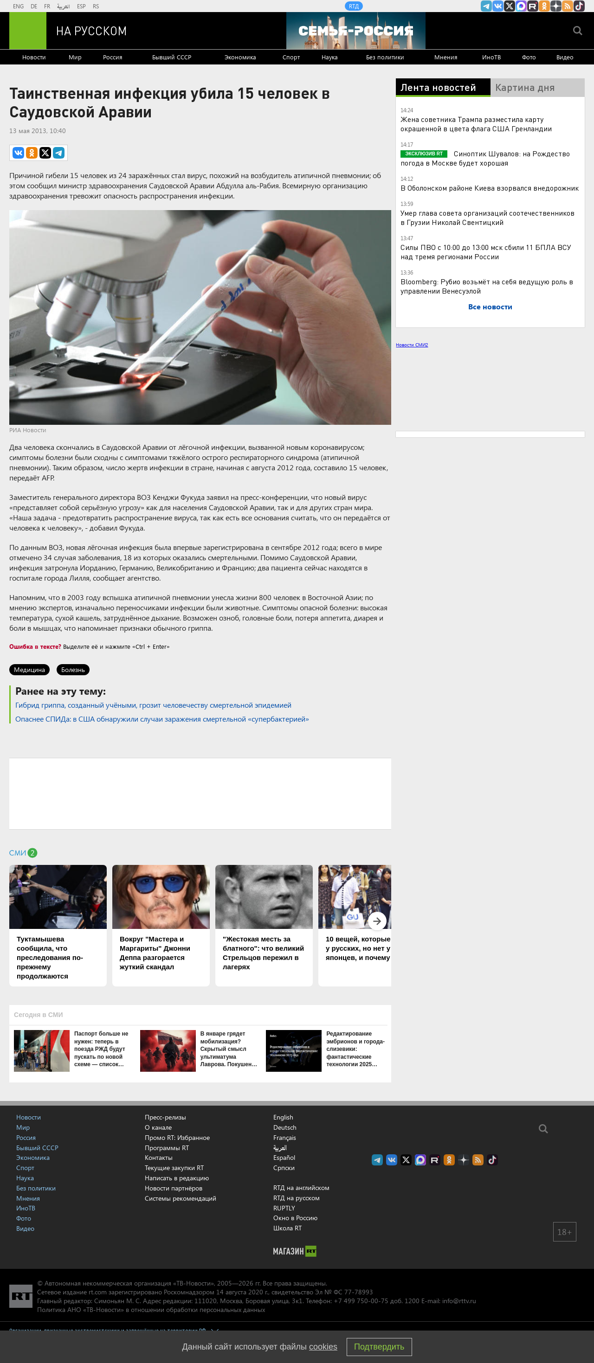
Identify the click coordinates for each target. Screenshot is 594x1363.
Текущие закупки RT (174, 1167)
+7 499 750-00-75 (361, 1300)
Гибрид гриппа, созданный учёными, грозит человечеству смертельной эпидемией (153, 705)
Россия (113, 57)
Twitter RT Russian (509, 6)
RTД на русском (296, 1197)
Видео (565, 57)
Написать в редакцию (177, 1177)
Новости (34, 57)
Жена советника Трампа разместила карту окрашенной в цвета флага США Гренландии (476, 123)
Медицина (29, 669)
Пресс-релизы (165, 1117)
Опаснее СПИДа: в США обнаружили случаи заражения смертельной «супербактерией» (162, 718)
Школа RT (287, 1227)
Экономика (240, 57)
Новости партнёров (173, 1188)
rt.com (98, 1291)
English (283, 1117)
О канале (158, 1127)
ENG (18, 6)
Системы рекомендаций (180, 1198)
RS (96, 6)
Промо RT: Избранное (177, 1137)
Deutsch (285, 1127)
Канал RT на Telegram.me (486, 6)
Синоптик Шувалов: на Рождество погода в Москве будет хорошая (485, 157)
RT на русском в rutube (532, 6)
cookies (323, 1346)
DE (34, 6)
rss (567, 6)
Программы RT (167, 1147)
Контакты (159, 1157)
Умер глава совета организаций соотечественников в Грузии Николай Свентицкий (487, 217)
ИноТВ (491, 57)
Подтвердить (379, 1346)
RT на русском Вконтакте (498, 6)
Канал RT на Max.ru (521, 6)
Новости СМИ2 (412, 344)
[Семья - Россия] (356, 30)
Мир (75, 57)
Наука (330, 57)
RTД (354, 6)
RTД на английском (301, 1187)
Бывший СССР (171, 57)
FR (47, 6)
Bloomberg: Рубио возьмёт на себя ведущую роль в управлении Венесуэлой (486, 285)
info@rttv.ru (459, 1300)
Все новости (490, 306)
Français (284, 1137)
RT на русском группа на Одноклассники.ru (544, 6)
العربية (63, 6)
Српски (284, 1167)
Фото (529, 57)
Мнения (446, 57)
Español (284, 1157)
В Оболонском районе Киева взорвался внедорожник (489, 187)
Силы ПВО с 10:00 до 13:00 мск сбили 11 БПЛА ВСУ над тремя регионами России (485, 251)
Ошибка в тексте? (35, 646)
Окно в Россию (295, 1217)
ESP (81, 6)
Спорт (291, 57)
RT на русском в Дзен (556, 6)
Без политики (385, 57)
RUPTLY (284, 1207)
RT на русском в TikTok (579, 6)
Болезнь (73, 669)
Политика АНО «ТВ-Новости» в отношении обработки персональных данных (151, 1309)
